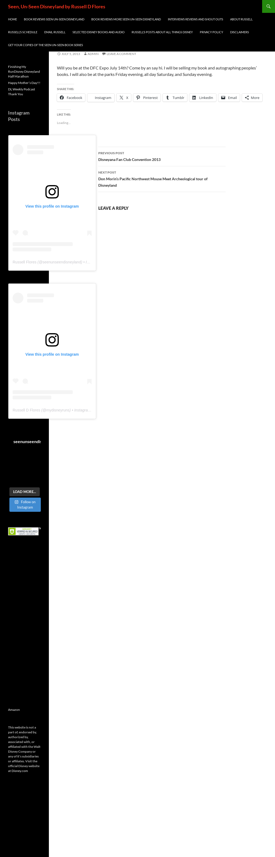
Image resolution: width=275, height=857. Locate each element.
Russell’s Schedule (22, 32)
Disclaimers (239, 32)
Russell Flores (25, 262)
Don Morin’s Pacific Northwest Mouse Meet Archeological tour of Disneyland (162, 178)
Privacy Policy (211, 32)
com (25, 771)
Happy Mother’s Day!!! (24, 83)
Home (12, 19)
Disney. (17, 771)
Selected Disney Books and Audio (99, 32)
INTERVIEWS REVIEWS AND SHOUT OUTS (195, 19)
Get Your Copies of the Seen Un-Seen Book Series (45, 45)
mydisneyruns (57, 410)
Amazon (14, 710)
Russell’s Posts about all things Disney (162, 32)
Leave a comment (121, 54)
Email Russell (55, 32)
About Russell (241, 19)
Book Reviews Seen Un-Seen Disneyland (54, 19)
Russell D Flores (26, 410)
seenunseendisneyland (61, 262)
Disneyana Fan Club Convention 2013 (162, 156)
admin (93, 54)
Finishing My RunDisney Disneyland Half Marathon (24, 71)
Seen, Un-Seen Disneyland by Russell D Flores (56, 6)
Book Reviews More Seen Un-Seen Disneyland (126, 19)
